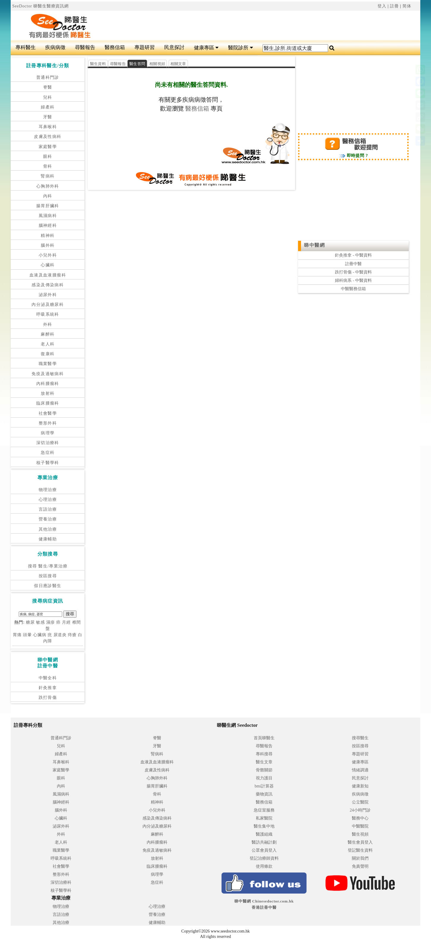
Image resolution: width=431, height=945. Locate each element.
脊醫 (47, 87)
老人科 (47, 344)
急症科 (47, 452)
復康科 (47, 354)
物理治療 (48, 490)
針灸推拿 (48, 687)
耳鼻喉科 (48, 127)
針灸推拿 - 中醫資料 (353, 255)
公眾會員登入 (264, 850)
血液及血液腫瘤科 (47, 275)
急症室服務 (264, 810)
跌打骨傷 (48, 697)
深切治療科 (47, 443)
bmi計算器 (264, 786)
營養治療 (48, 519)
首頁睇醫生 (264, 738)
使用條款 (264, 866)
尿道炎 (60, 635)
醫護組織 (264, 834)
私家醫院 (264, 818)
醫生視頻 (360, 834)
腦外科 (47, 245)
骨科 (47, 166)
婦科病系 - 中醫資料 (353, 280)
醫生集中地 (264, 826)
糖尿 (30, 622)
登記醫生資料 (360, 850)
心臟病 (39, 635)
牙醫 (47, 117)
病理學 (47, 433)
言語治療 (48, 509)
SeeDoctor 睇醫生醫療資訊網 (40, 6)
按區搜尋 (48, 576)
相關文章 (178, 64)
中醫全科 (48, 678)
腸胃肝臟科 (47, 206)
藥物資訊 (264, 794)
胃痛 (17, 635)
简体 (406, 6)
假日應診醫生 (47, 586)
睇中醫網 (314, 245)
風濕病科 (48, 215)
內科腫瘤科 (47, 383)
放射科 (47, 393)
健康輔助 (48, 539)
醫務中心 (360, 818)
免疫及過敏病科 (48, 374)
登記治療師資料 (264, 858)
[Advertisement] (250, 25)
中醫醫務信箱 (353, 289)
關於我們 (360, 858)
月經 (66, 622)
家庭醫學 (48, 146)
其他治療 (48, 529)
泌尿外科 (48, 295)
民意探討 (174, 47)
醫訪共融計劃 (264, 842)
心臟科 (47, 265)
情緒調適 (360, 770)
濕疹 (50, 622)
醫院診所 (240, 48)
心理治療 (48, 499)
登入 (381, 6)
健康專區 (206, 48)
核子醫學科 (47, 462)
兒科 (47, 97)
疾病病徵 (55, 47)
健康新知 (360, 786)
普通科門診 (47, 77)
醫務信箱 (115, 47)
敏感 (40, 622)
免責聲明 (360, 866)
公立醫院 (360, 802)
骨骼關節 (264, 770)
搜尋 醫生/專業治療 (48, 566)
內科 (47, 196)
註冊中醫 (353, 264)
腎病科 (47, 176)
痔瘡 (72, 635)
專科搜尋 (264, 754)
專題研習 (144, 47)
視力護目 (264, 778)
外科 (47, 324)
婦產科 (47, 107)
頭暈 (27, 635)
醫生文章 (264, 762)
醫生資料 (98, 64)
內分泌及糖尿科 (48, 304)
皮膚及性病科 (47, 136)
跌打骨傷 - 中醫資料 (353, 272)
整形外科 (48, 423)
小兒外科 (48, 255)
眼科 (47, 156)
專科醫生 (25, 47)
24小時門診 (360, 810)
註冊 (394, 6)
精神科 (47, 235)
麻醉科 (47, 334)
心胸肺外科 (47, 186)
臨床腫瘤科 (47, 403)
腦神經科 (48, 225)
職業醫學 (48, 363)
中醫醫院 (360, 826)
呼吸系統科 (47, 314)
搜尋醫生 (360, 738)
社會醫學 (48, 413)
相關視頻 (157, 64)
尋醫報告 (85, 47)
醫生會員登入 (360, 842)
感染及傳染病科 (48, 285)
